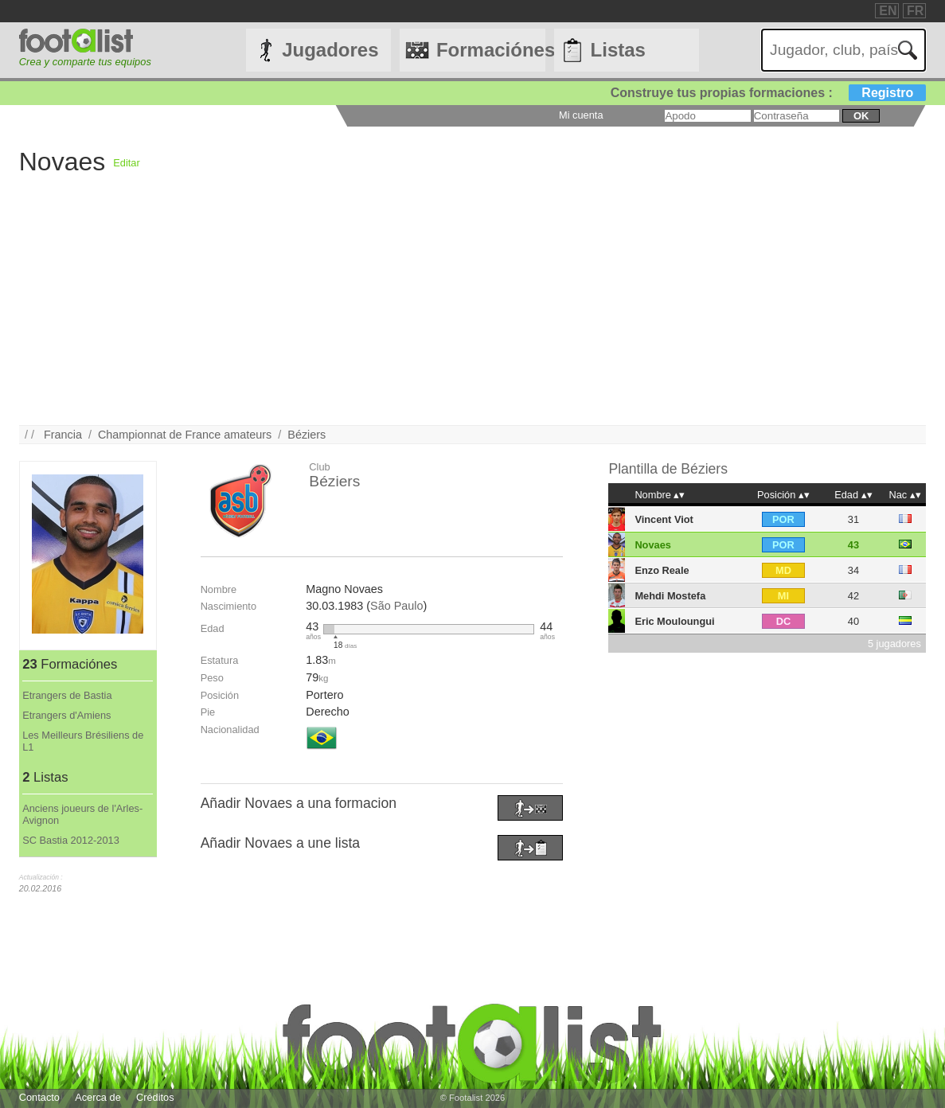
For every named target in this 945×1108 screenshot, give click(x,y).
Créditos (155, 1097)
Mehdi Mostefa (670, 596)
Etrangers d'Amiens (66, 715)
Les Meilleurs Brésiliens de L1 (82, 741)
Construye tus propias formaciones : (769, 92)
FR (915, 11)
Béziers (306, 434)
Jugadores (330, 49)
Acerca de (98, 1097)
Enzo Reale (662, 570)
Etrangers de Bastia (66, 695)
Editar (126, 163)
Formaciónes (490, 49)
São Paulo (396, 605)
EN (887, 11)
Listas (618, 49)
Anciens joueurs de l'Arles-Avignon (82, 814)
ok (861, 116)
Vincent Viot (664, 519)
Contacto (39, 1097)
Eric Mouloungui (674, 621)
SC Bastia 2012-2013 (70, 840)
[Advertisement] (473, 313)
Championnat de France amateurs (184, 434)
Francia (63, 434)
